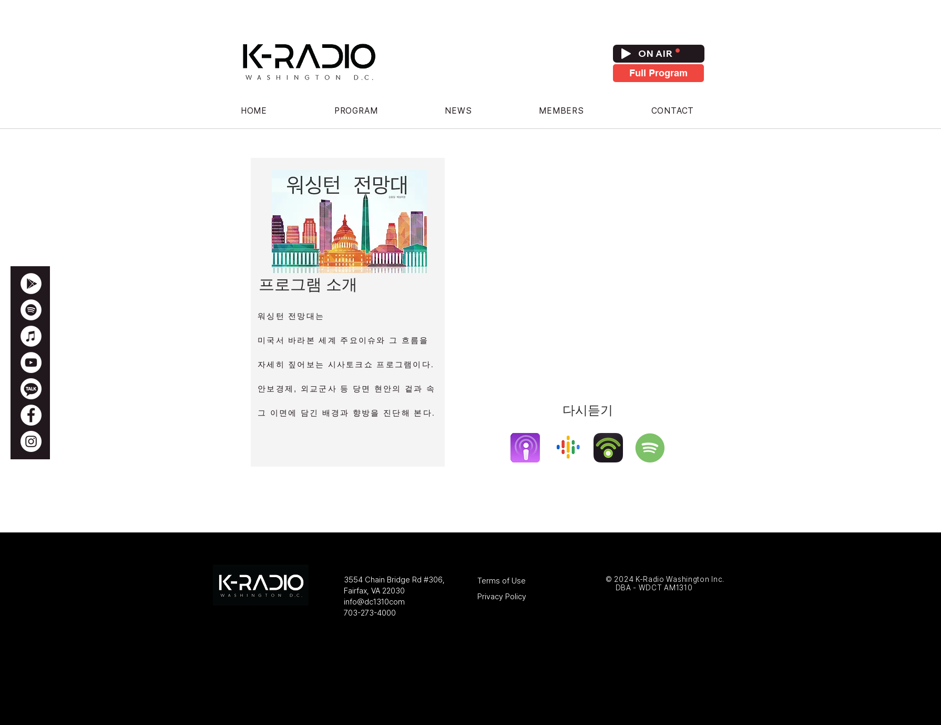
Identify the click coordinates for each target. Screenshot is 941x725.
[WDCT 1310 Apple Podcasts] (31, 336)
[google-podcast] (566, 447)
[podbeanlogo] (608, 447)
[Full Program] (658, 73)
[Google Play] (31, 283)
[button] (356, 110)
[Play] (626, 53)
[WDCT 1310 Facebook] (31, 415)
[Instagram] (31, 441)
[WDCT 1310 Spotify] (31, 309)
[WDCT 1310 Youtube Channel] (31, 362)
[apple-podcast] (525, 447)
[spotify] (649, 447)
